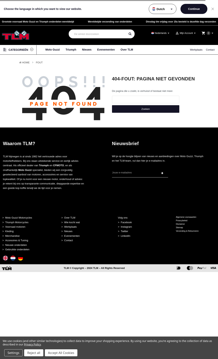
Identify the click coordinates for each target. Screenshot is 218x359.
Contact (210, 49)
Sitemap (179, 227)
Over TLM (127, 49)
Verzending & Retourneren (187, 231)
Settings (13, 353)
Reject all (33, 353)
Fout (39, 62)
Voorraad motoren (15, 226)
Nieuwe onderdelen (16, 245)
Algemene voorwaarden (186, 217)
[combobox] (97, 34)
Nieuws (86, 49)
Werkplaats (196, 49)
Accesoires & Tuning (16, 240)
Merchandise (12, 235)
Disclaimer (180, 224)
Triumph (71, 49)
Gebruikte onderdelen (17, 249)
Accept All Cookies (61, 353)
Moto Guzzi (52, 49)
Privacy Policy (32, 344)
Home (26, 62)
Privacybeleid (181, 221)
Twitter (124, 231)
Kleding (9, 231)
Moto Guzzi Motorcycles (18, 217)
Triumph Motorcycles (16, 222)
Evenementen (106, 49)
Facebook (126, 222)
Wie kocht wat (72, 222)
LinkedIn (125, 235)
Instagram (126, 226)
